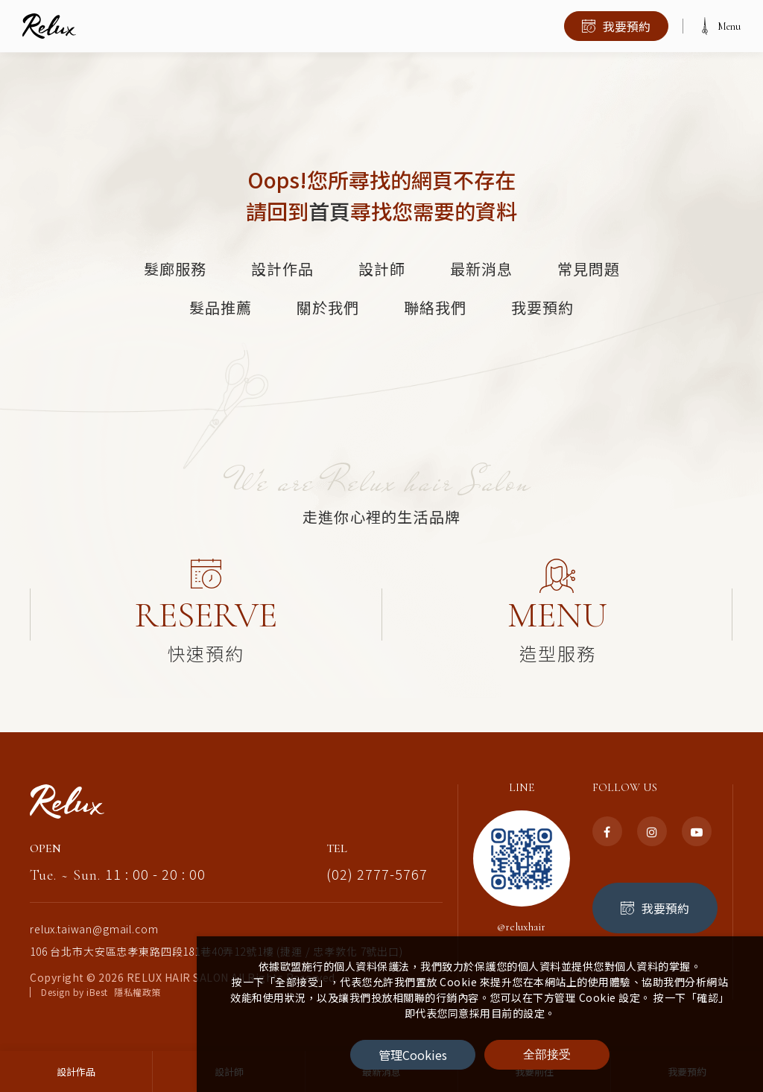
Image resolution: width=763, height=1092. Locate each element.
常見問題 (588, 268)
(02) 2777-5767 (377, 862)
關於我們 (328, 307)
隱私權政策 (137, 980)
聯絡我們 (435, 307)
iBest (97, 980)
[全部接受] (547, 1055)
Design (55, 980)
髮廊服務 (175, 268)
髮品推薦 (220, 307)
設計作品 (282, 268)
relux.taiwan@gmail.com (94, 917)
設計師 (381, 268)
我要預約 (542, 307)
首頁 (329, 211)
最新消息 (481, 268)
